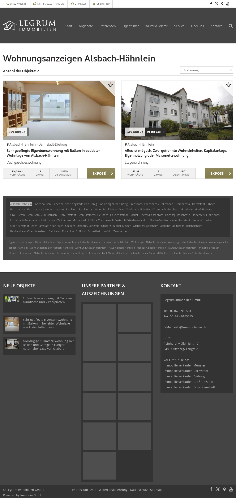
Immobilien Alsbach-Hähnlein (37, 253)
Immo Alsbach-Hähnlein (115, 242)
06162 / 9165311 (18, 3)
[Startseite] (29, 25)
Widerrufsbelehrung (113, 490)
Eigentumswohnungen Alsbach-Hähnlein (31, 242)
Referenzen (108, 26)
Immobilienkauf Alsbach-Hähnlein (108, 253)
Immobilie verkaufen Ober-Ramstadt (189, 387)
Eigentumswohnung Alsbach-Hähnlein (78, 242)
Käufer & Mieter (156, 26)
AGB (93, 490)
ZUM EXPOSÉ (101, 173)
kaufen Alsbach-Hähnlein (182, 247)
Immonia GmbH (31, 495)
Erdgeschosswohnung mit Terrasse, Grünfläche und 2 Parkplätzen (48, 300)
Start (68, 26)
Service (179, 26)
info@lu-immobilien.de (190, 327)
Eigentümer (131, 26)
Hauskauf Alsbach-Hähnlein (71, 253)
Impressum (80, 490)
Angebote (86, 26)
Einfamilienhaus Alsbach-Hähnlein (149, 253)
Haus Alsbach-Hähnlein (121, 247)
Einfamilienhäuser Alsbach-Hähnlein (191, 253)
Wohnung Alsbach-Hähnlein (90, 247)
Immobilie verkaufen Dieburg (184, 376)
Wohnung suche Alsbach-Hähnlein (187, 242)
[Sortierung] (206, 70)
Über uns (197, 26)
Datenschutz (139, 490)
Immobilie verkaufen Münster (184, 365)
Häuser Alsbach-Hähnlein (151, 247)
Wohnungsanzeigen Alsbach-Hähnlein (51, 247)
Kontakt (216, 26)
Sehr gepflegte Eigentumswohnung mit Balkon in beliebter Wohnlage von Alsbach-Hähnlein (47, 323)
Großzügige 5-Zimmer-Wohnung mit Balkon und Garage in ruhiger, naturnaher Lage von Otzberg (48, 345)
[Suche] (233, 28)
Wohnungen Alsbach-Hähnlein (148, 242)
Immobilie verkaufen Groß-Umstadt (188, 382)
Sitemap (156, 490)
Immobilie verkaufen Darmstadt (186, 371)
